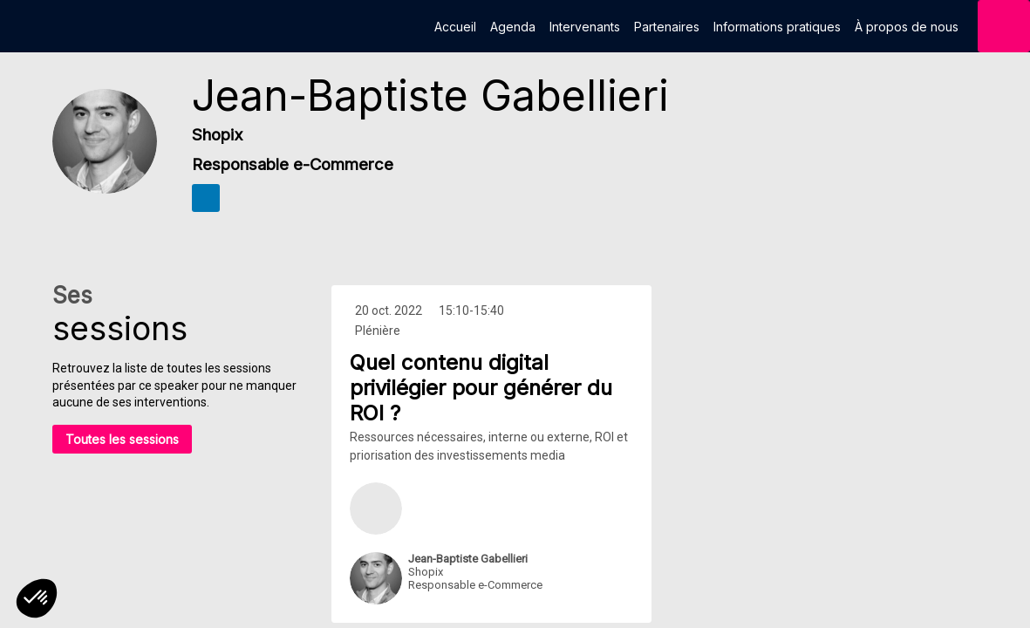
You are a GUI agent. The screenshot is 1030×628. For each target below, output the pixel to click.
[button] (37, 598)
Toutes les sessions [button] (122, 439)
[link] (455, 26)
